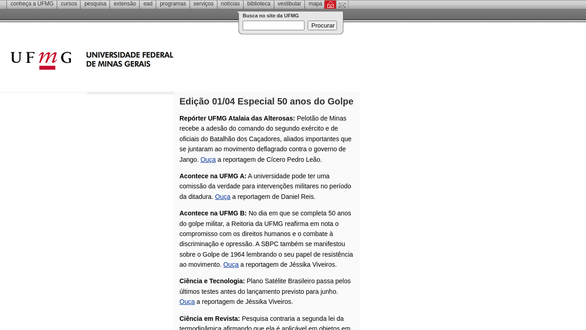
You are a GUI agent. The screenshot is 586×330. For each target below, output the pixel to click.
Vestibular (289, 3)
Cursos (69, 3)
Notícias (230, 3)
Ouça (208, 159)
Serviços (204, 3)
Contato (342, 4)
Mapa (315, 3)
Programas (173, 3)
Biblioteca (259, 3)
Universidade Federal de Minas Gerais (144, 62)
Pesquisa (95, 3)
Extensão (125, 3)
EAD (147, 3)
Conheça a (32, 3)
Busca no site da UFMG (271, 15)
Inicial (330, 4)
